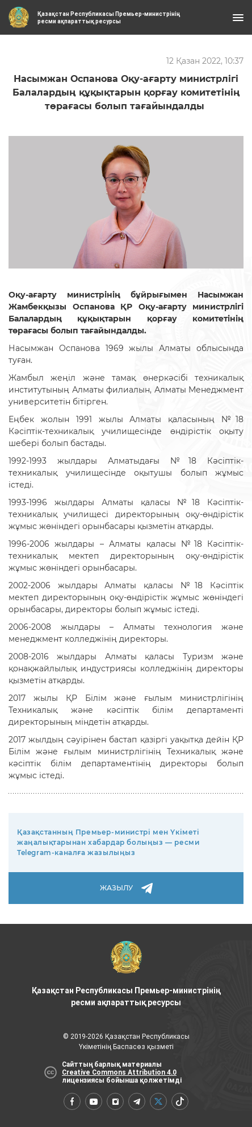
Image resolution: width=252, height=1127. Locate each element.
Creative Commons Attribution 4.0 (119, 1072)
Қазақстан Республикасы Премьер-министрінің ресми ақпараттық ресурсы (126, 974)
